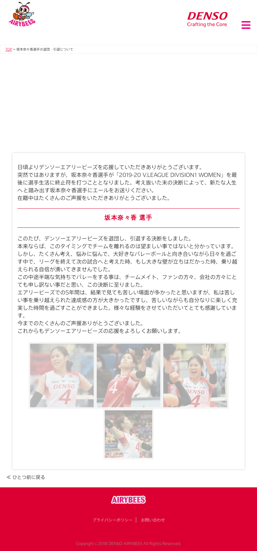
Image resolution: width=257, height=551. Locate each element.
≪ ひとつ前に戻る (25, 477)
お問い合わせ (153, 520)
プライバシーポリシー (112, 520)
